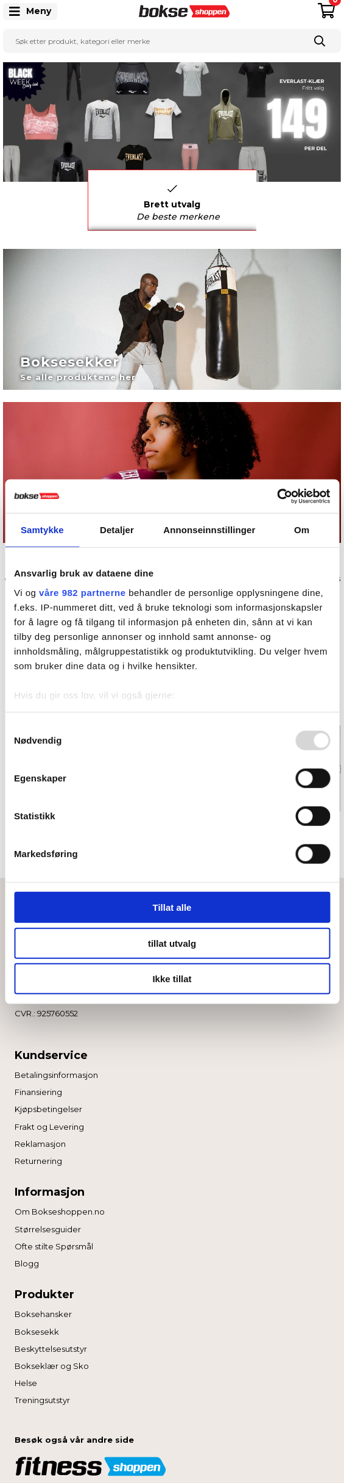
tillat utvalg (172, 943)
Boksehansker (43, 1314)
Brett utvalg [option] (178, 203)
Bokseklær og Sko (52, 1366)
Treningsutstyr (42, 1400)
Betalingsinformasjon (56, 1075)
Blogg (27, 1263)
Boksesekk (37, 1332)
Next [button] (265, 200)
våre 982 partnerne (82, 592)
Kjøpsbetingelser (48, 1109)
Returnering (38, 1161)
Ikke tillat (171, 979)
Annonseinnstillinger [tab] (209, 530)
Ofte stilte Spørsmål (54, 1246)
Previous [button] (78, 200)
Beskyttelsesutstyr (51, 1349)
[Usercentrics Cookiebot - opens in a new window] (276, 496)
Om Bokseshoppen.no (60, 1211)
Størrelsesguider (48, 1229)
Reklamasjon (40, 1144)
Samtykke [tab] (42, 530)
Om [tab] (301, 530)
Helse (26, 1383)
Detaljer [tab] (117, 530)
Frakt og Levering (49, 1127)
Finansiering (38, 1092)
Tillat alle (172, 907)
